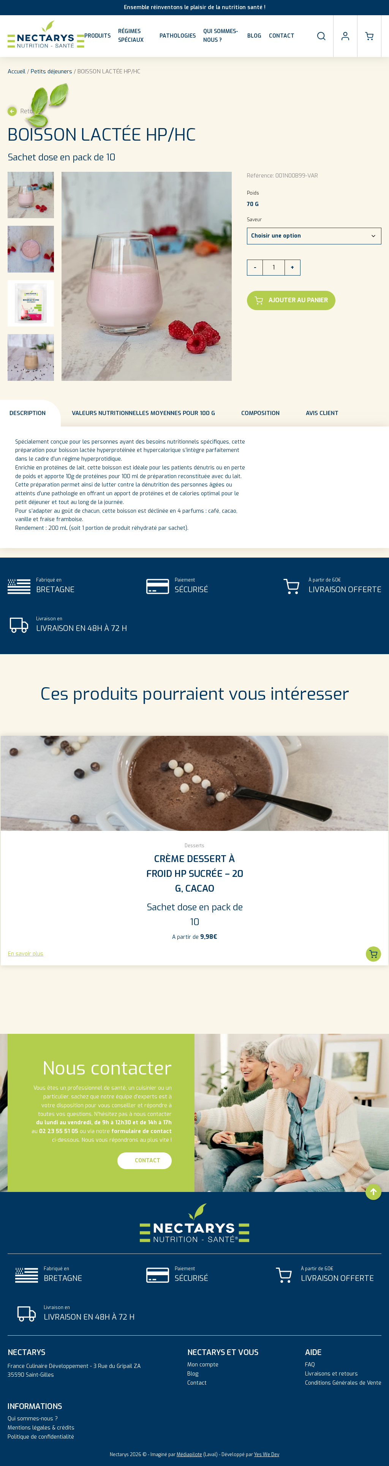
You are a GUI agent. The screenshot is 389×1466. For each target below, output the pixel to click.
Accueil (16, 71)
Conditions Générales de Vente (343, 1383)
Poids (253, 193)
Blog (254, 36)
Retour (23, 111)
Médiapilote (189, 1455)
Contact (281, 36)
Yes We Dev (266, 1455)
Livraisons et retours (331, 1374)
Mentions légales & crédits (41, 1428)
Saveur (254, 220)
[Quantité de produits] (273, 267)
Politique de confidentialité (41, 1437)
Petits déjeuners (51, 71)
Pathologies (178, 36)
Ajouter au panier (291, 300)
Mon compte (202, 1365)
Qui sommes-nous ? (220, 36)
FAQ (310, 1365)
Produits (97, 36)
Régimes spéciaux (131, 36)
